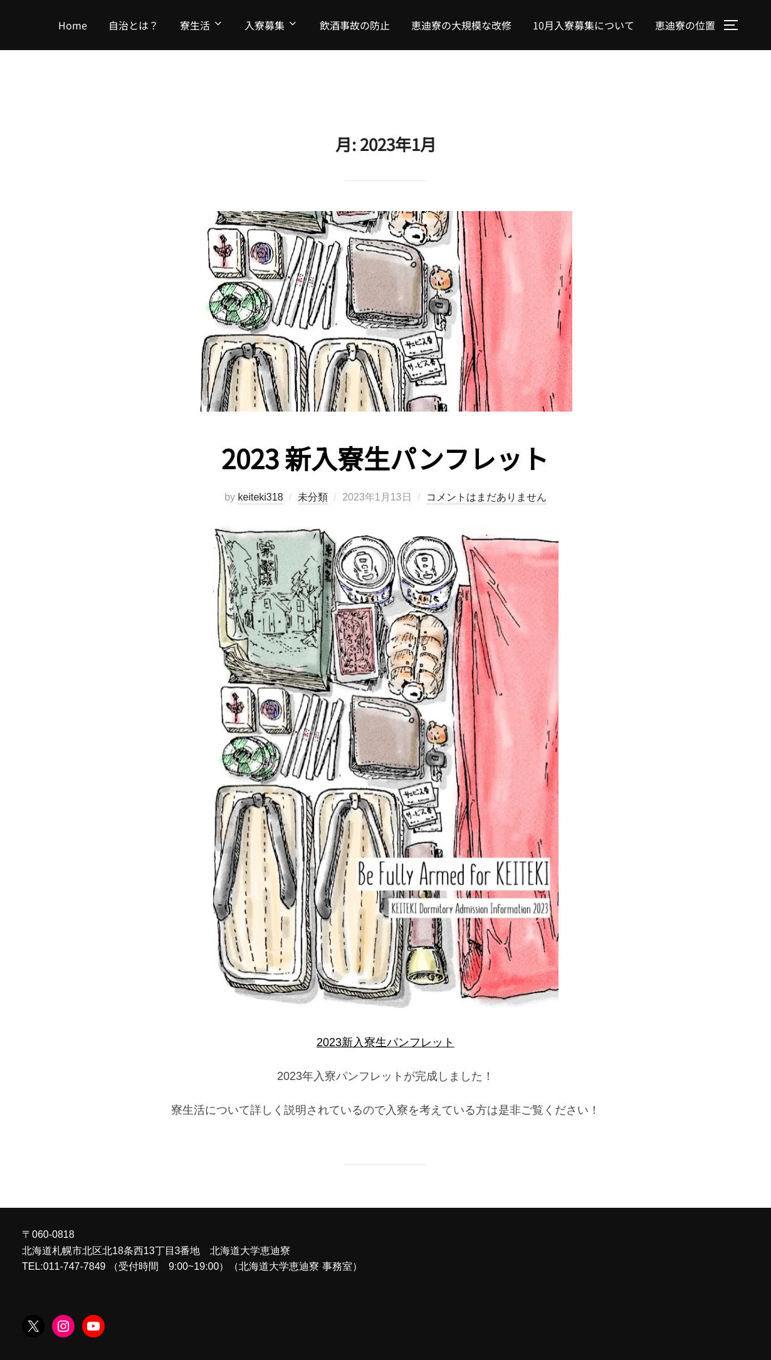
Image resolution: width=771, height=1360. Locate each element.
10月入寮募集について (583, 25)
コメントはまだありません (486, 497)
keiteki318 (260, 497)
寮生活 (202, 25)
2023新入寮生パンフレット (385, 1042)
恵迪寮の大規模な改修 (461, 25)
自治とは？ (133, 25)
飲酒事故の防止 (355, 25)
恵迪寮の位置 (685, 25)
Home (72, 25)
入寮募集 (271, 25)
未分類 (313, 497)
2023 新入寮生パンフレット (384, 458)
